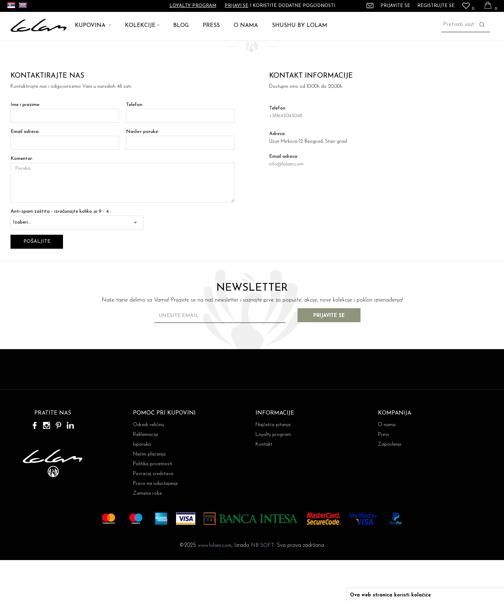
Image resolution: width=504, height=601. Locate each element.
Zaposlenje (389, 485)
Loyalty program (192, 5)
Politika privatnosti (152, 505)
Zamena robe (147, 534)
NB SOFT (262, 586)
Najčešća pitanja (272, 465)
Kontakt (263, 485)
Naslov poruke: (142, 172)
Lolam (17, 48)
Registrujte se (436, 5)
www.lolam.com (214, 586)
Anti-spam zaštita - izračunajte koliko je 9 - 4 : (60, 252)
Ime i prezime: (25, 145)
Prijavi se (236, 5)
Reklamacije (145, 475)
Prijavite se (329, 356)
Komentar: (21, 199)
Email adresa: (25, 172)
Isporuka (142, 485)
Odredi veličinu (148, 465)
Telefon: (134, 145)
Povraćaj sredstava (153, 514)
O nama (387, 465)
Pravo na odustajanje (155, 524)
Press (383, 475)
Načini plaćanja (149, 495)
